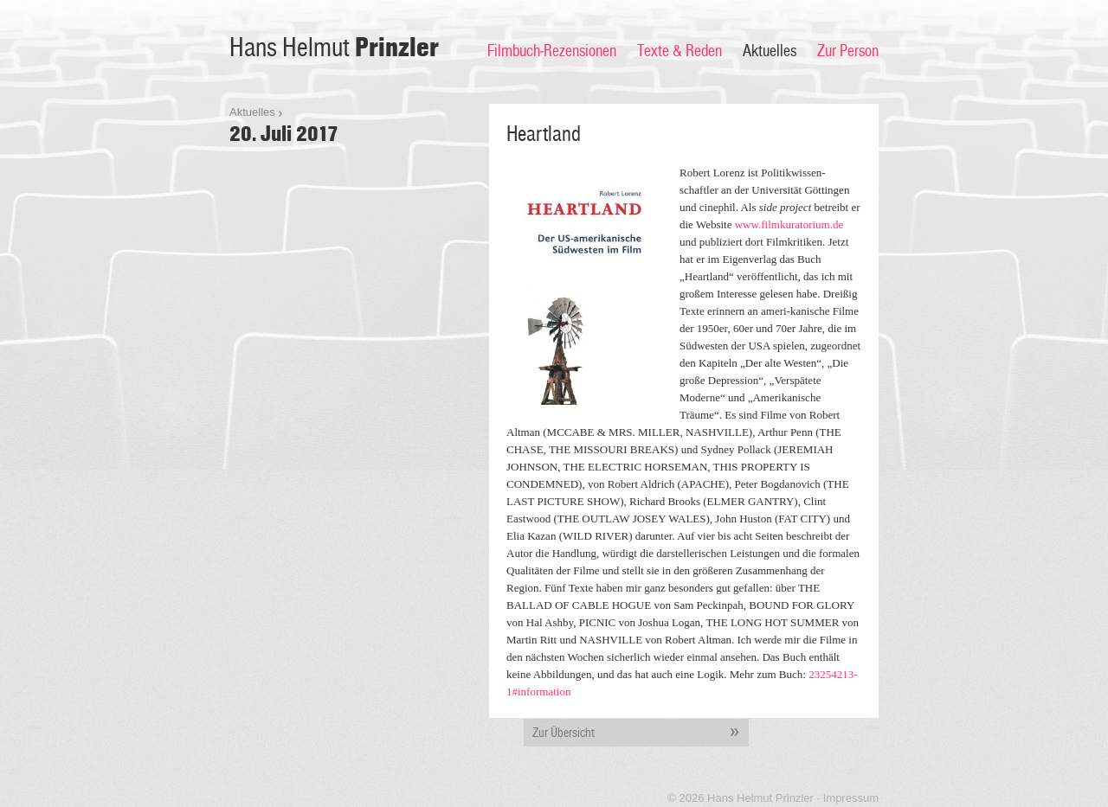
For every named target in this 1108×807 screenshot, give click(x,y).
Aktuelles (769, 51)
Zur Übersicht (640, 732)
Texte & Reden (679, 51)
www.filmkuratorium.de (789, 224)
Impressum (851, 797)
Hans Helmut (334, 48)
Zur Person (848, 51)
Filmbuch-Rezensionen (551, 51)
